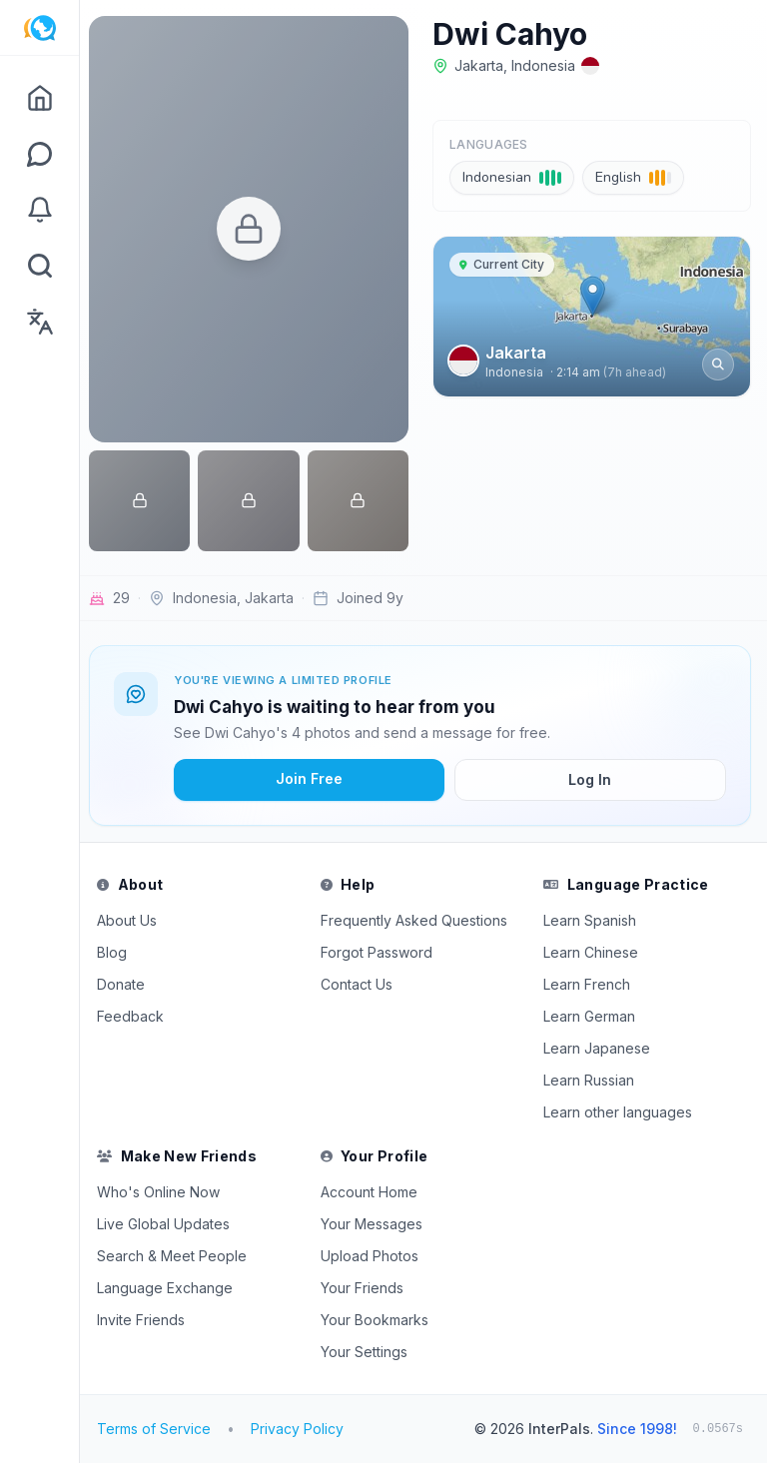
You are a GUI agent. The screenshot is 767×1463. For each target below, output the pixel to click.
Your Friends (366, 1287)
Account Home (373, 1191)
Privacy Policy (304, 1428)
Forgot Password (380, 952)
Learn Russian (591, 1080)
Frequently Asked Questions (418, 920)
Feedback (137, 1016)
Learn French (589, 984)
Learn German (592, 1016)
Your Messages (375, 1223)
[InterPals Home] (39, 28)
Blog (119, 952)
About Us (134, 920)
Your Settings (368, 1351)
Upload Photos (373, 1255)
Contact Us (360, 984)
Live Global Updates (170, 1223)
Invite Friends (148, 1319)
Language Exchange (172, 1287)
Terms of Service (161, 1428)
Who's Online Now (165, 1191)
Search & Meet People (179, 1255)
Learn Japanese (599, 1048)
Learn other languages (620, 1111)
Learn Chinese (593, 952)
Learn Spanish (592, 920)
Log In (591, 779)
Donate (128, 984)
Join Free (314, 778)
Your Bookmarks (378, 1319)
